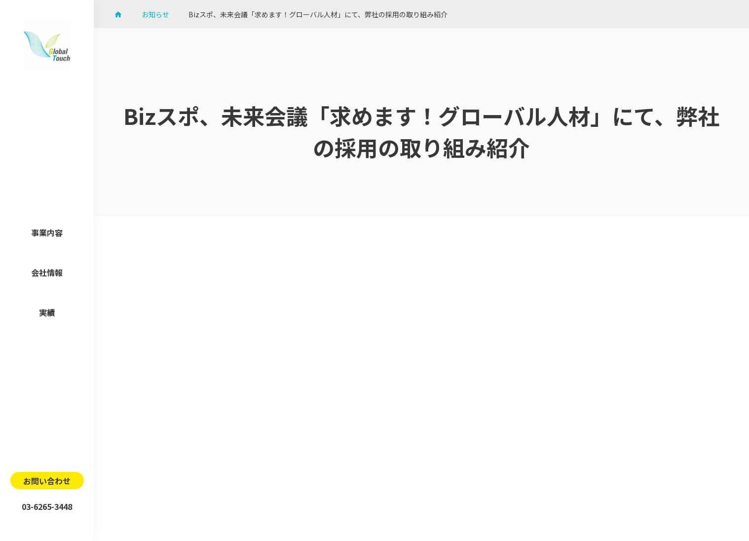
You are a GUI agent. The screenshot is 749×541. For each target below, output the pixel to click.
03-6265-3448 (47, 506)
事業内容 (47, 232)
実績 (47, 312)
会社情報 (47, 272)
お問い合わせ (47, 481)
